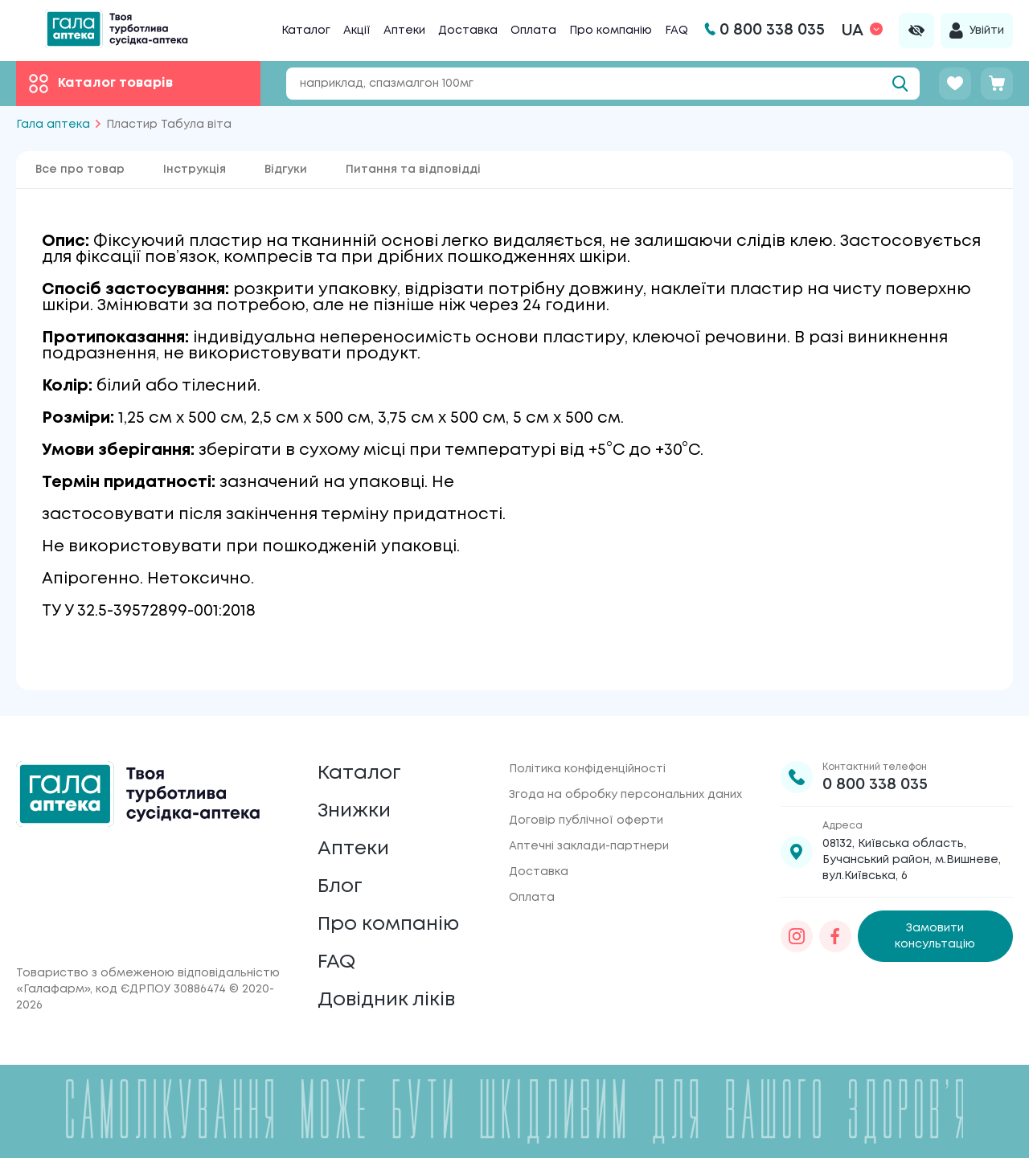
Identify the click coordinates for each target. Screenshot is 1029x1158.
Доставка (468, 30)
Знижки (354, 811)
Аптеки (404, 30)
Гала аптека (53, 124)
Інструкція (194, 169)
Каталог (305, 30)
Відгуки (285, 169)
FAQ (676, 30)
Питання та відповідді (413, 169)
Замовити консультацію (935, 936)
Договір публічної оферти (586, 820)
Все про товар (80, 169)
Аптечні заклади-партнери (589, 846)
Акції (357, 30)
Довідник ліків (386, 1000)
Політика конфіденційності (587, 769)
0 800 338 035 (875, 784)
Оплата (533, 30)
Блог (340, 886)
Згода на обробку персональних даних (625, 795)
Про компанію (610, 30)
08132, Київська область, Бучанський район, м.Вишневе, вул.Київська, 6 (911, 860)
